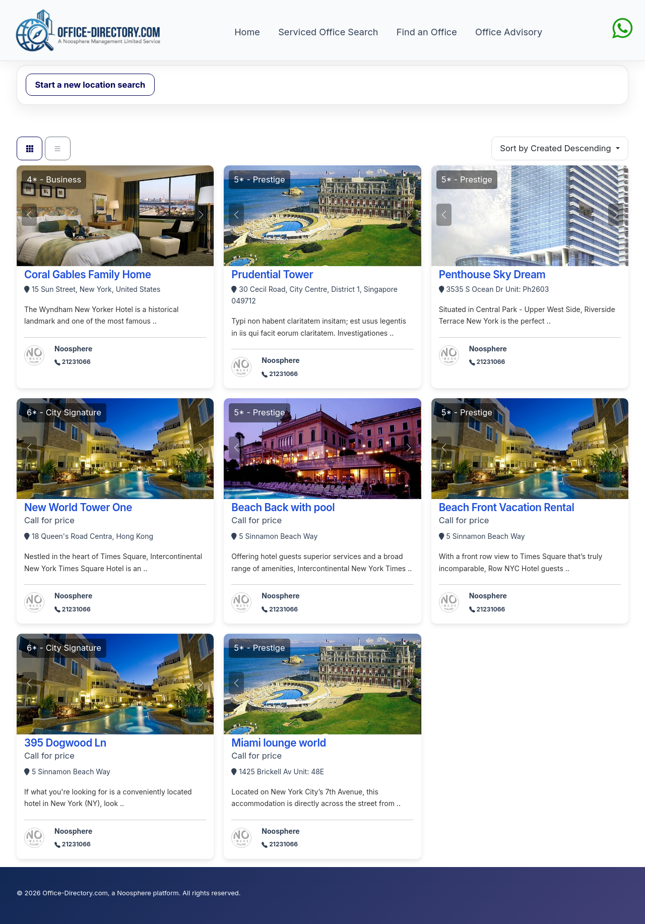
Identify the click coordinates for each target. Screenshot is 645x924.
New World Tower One (78, 507)
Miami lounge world (278, 742)
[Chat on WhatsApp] (622, 27)
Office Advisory (508, 31)
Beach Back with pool (283, 507)
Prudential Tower (272, 274)
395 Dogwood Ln (65, 742)
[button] (201, 215)
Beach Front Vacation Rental (506, 507)
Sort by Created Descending (556, 148)
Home (247, 31)
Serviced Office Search (328, 31)
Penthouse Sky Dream (492, 274)
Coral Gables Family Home (87, 274)
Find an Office (427, 31)
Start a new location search (90, 85)
